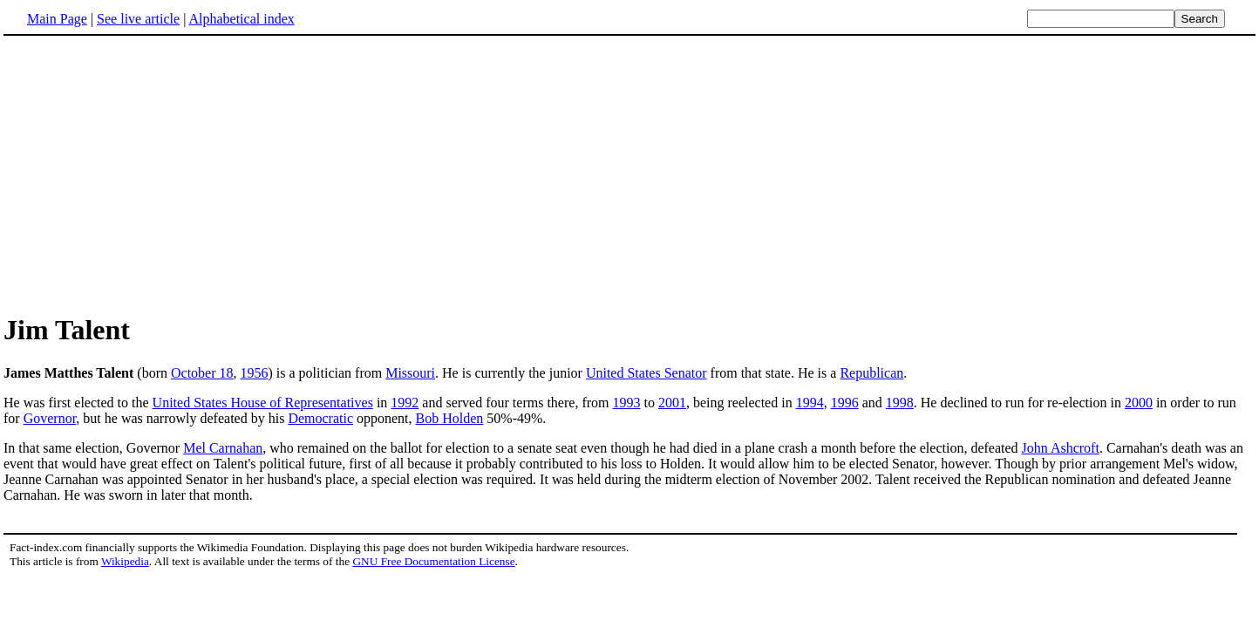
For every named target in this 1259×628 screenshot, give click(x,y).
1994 (810, 402)
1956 (255, 372)
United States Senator (646, 372)
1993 (626, 402)
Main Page (57, 18)
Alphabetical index (241, 18)
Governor (50, 418)
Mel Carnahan (222, 447)
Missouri (410, 372)
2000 (1139, 402)
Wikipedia (125, 561)
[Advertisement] (149, 173)
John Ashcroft (1060, 447)
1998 (900, 402)
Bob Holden (450, 418)
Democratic (320, 418)
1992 (405, 402)
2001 (672, 402)
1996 (845, 402)
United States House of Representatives (263, 402)
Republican (871, 372)
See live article (138, 18)
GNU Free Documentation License (433, 561)
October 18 (202, 372)
